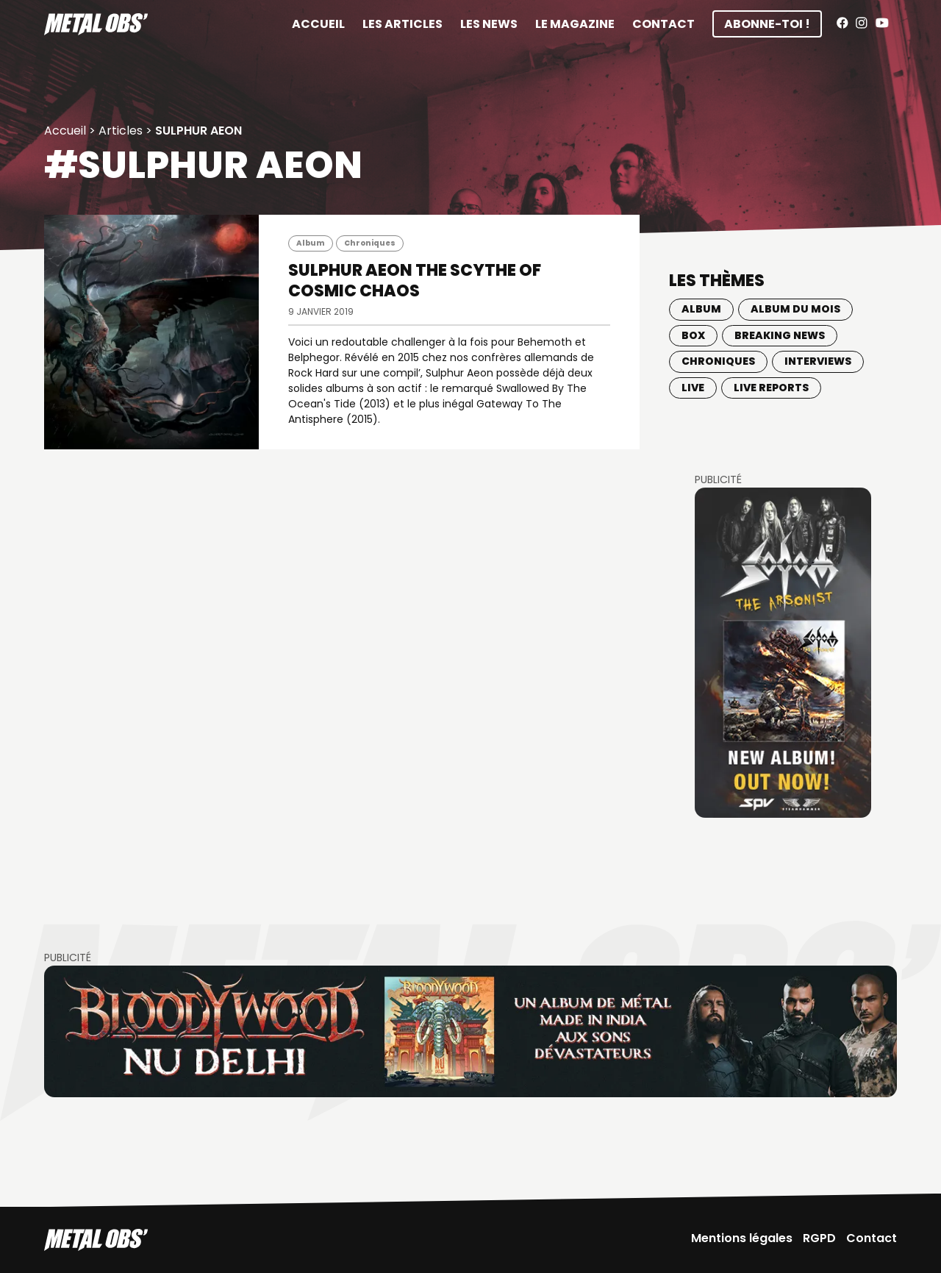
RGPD (819, 1238)
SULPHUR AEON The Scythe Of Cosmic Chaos (414, 280)
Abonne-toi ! (767, 23)
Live (692, 387)
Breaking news (779, 335)
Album (310, 243)
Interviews (817, 361)
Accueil (318, 23)
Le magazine (575, 23)
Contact (663, 23)
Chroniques (370, 243)
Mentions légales (741, 1238)
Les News (489, 23)
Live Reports (771, 387)
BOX (693, 335)
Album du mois (795, 309)
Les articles (402, 23)
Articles (121, 130)
